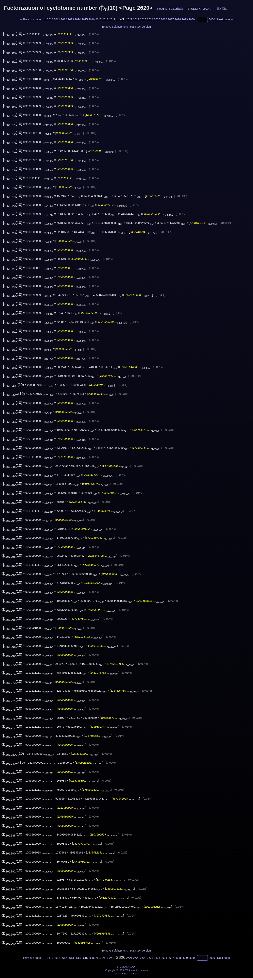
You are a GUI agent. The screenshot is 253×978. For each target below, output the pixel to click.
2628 (178, 19)
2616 (92, 19)
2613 (71, 19)
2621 (129, 19)
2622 (136, 19)
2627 (171, 19)
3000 (212, 19)
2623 (143, 19)
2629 (185, 19)
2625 (157, 19)
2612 (64, 19)
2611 (57, 19)
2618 (105, 19)
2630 (192, 19)
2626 (164, 19)
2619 (112, 19)
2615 (85, 19)
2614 (78, 19)
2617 (98, 19)
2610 (50, 19)
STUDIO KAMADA (199, 8)
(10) (11, 34)
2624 (150, 19)
